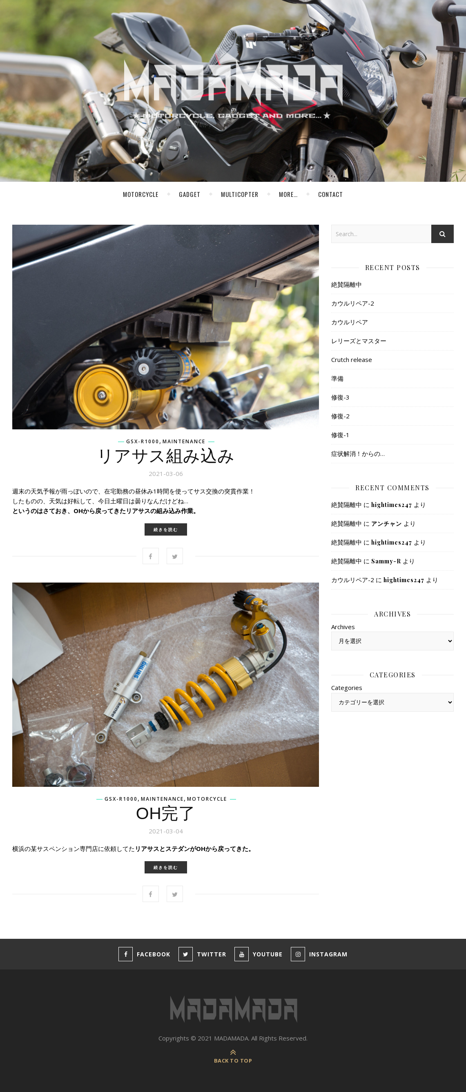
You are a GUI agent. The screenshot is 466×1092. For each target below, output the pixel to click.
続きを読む (166, 529)
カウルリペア (349, 322)
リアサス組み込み (166, 456)
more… (288, 194)
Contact (330, 194)
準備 (337, 378)
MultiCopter (240, 194)
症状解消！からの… (358, 453)
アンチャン (386, 523)
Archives (343, 627)
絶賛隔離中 (346, 284)
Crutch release (351, 359)
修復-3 (340, 397)
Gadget (190, 194)
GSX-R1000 (142, 441)
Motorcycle (140, 194)
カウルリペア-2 (352, 303)
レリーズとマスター (358, 341)
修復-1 (340, 435)
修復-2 (340, 416)
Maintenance (184, 441)
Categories (346, 687)
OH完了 (166, 813)
